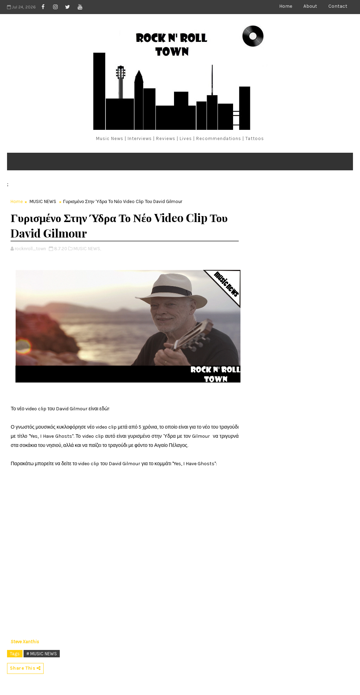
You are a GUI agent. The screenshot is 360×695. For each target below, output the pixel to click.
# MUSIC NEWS (41, 653)
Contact (337, 6)
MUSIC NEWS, (87, 248)
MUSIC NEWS (43, 201)
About (310, 6)
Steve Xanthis (25, 642)
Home (285, 6)
